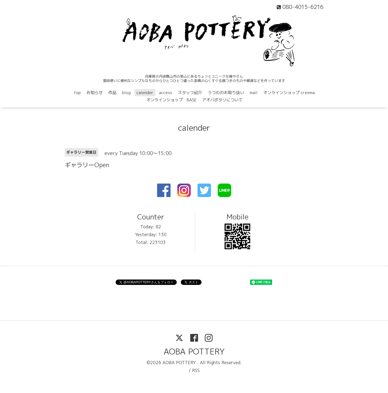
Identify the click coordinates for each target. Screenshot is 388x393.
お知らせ (94, 92)
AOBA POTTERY (194, 351)
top (77, 92)
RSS (196, 370)
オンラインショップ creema (289, 92)
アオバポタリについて (222, 100)
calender (144, 92)
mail (254, 92)
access (165, 92)
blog (126, 92)
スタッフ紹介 (190, 92)
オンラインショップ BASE (171, 100)
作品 (112, 92)
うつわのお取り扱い (226, 92)
